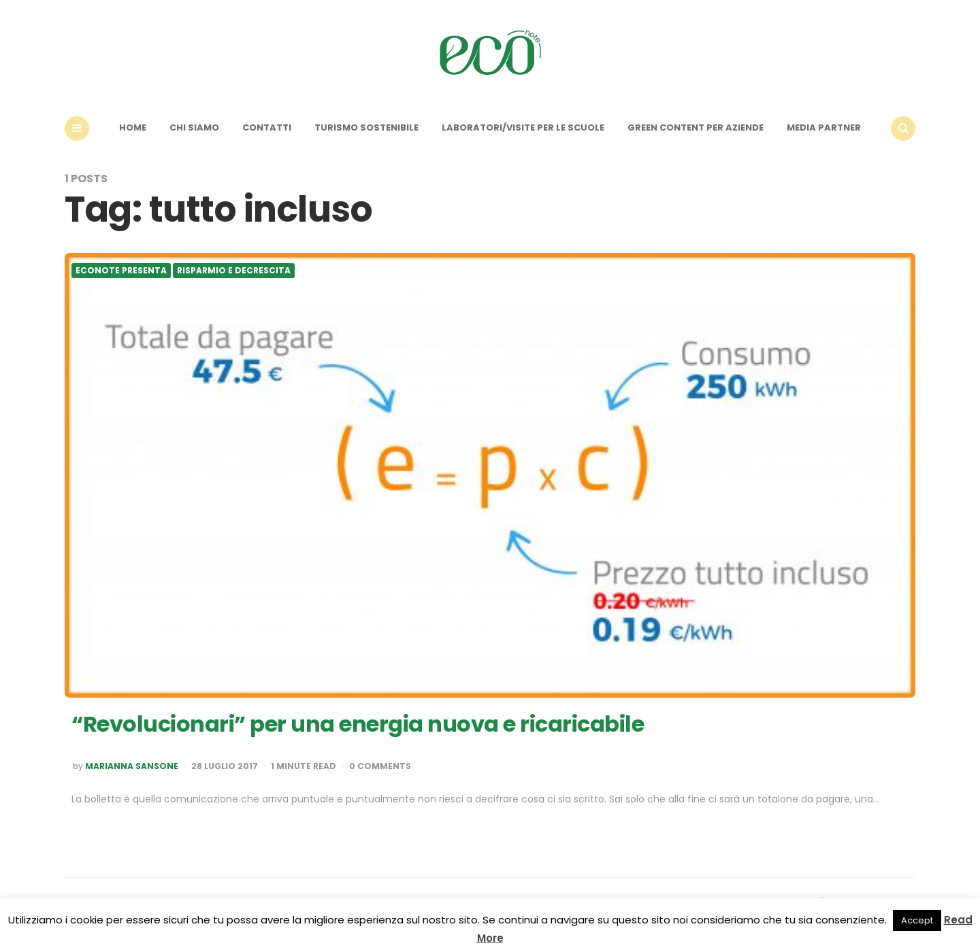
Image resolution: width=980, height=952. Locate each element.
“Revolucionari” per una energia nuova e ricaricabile (357, 724)
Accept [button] (917, 920)
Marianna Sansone (131, 766)
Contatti (266, 127)
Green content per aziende (695, 127)
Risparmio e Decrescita (234, 270)
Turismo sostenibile (366, 127)
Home (132, 127)
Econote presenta (121, 270)
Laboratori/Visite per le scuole (523, 127)
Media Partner (824, 127)
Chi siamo (194, 127)
